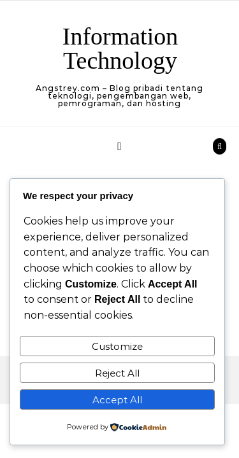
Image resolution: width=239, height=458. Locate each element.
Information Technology (120, 48)
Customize (117, 346)
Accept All (117, 400)
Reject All (117, 373)
